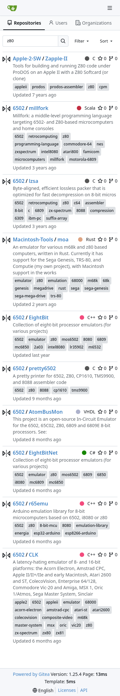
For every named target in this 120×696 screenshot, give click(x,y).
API (83, 690)
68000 (77, 280)
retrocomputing (43, 136)
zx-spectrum (60, 210)
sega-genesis (96, 288)
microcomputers (30, 159)
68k (106, 280)
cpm (103, 87)
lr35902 (77, 347)
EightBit (39, 317)
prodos (38, 87)
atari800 (70, 151)
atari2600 (100, 610)
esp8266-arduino (80, 533)
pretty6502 (42, 368)
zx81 (60, 633)
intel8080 (49, 151)
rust (62, 288)
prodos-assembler (66, 87)
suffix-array (56, 218)
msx (51, 625)
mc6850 (22, 347)
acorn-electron (28, 610)
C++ (87, 317)
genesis (22, 288)
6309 (19, 218)
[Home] (12, 8)
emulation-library (92, 525)
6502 (19, 108)
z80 (91, 87)
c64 (77, 203)
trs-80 (56, 296)
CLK (33, 554)
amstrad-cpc (57, 610)
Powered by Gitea (31, 674)
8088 (80, 210)
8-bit (19, 210)
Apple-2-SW (27, 58)
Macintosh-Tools (33, 239)
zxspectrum (25, 151)
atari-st (80, 610)
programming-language (37, 144)
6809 (39, 210)
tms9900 (79, 390)
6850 (101, 474)
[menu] (43, 690)
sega (75, 288)
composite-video (57, 617)
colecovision (26, 617)
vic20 (76, 625)
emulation (57, 280)
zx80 (46, 633)
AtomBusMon (46, 412)
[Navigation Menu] (110, 8)
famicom (91, 151)
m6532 (94, 347)
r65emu (38, 503)
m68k (93, 280)
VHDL (85, 412)
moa (62, 239)
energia (22, 533)
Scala (86, 108)
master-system (28, 625)
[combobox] (82, 41)
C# (88, 453)
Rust (86, 239)
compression (102, 210)
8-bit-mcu (48, 525)
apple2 (21, 602)
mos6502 (70, 339)
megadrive (43, 288)
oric (63, 625)
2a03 (38, 347)
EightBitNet (43, 453)
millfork (38, 108)
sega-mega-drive (30, 296)
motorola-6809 (82, 159)
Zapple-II (56, 58)
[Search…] (63, 41)
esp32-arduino (47, 533)
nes (100, 144)
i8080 (20, 482)
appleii (21, 87)
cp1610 (60, 390)
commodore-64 (78, 144)
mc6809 (36, 482)
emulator (23, 280)
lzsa (33, 181)
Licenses (67, 690)
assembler (94, 203)
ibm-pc (34, 218)
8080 (87, 339)
